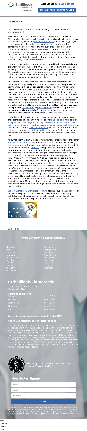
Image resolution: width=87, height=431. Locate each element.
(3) (9, 170)
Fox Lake (10, 265)
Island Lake (49, 260)
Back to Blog (13, 229)
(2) (51, 99)
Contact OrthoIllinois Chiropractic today (26, 190)
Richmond (10, 255)
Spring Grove (50, 249)
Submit (43, 401)
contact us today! (30, 346)
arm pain (12, 122)
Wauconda (48, 247)
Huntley (9, 262)
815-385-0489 (64, 4)
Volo (8, 249)
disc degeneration (31, 122)
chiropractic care (40, 89)
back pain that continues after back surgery (41, 123)
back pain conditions (38, 127)
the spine (67, 66)
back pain (38, 41)
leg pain (60, 119)
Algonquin (11, 247)
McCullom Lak (50, 257)
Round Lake (11, 252)
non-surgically (44, 107)
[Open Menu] (83, 6)
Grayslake (48, 262)
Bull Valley (10, 267)
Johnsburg (11, 260)
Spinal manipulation (17, 142)
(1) (19, 66)
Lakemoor (48, 267)
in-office (67, 145)
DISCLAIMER (74, 411)
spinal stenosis (48, 122)
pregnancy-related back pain (58, 125)
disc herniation (63, 122)
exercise (35, 147)
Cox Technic (28, 107)
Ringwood (48, 252)
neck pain (48, 41)
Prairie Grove (50, 255)
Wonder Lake (12, 257)
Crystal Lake (49, 265)
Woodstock (11, 270)
